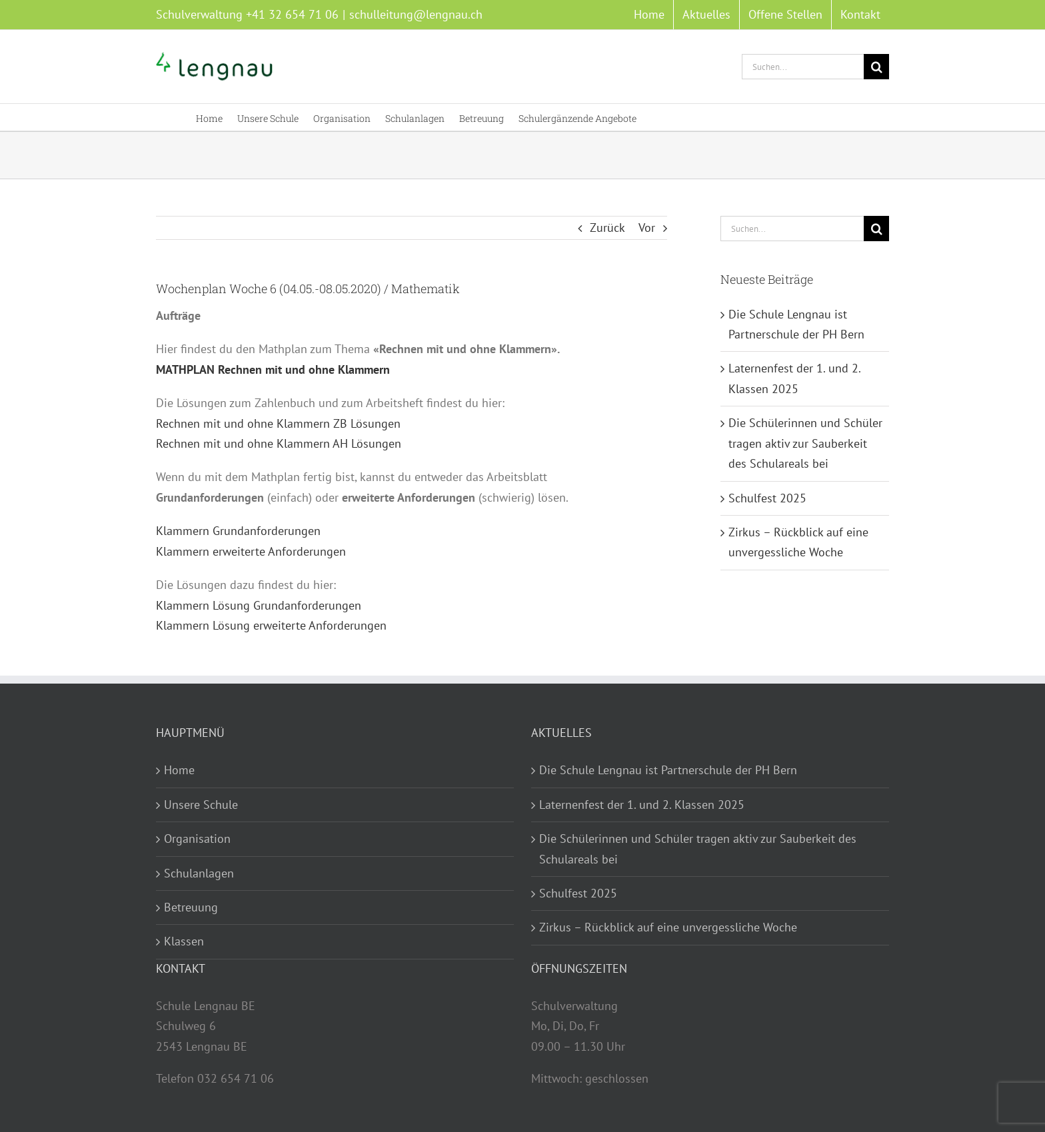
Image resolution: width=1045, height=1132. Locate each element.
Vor (646, 227)
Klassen (184, 941)
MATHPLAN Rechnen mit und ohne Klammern (273, 369)
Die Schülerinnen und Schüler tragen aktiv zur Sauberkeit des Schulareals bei (805, 443)
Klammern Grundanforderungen (238, 530)
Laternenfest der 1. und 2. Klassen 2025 (641, 804)
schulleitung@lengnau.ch (416, 14)
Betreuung (191, 907)
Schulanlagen (199, 873)
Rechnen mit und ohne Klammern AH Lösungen (278, 443)
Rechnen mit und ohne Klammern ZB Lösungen (278, 423)
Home (179, 770)
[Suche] (876, 66)
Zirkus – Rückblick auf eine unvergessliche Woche (668, 927)
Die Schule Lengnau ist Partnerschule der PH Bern (668, 770)
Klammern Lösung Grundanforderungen (258, 605)
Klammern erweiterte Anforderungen (251, 551)
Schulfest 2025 (767, 498)
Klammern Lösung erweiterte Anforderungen (271, 625)
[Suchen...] (803, 66)
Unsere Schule (201, 804)
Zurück (607, 227)
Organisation (197, 838)
